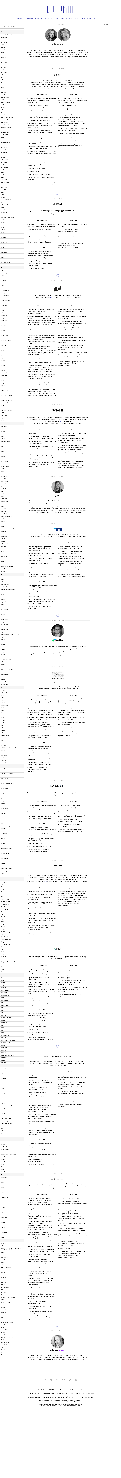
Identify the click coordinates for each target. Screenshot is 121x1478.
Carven (2, 453)
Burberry (3, 405)
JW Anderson (4, 1171)
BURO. (2, 413)
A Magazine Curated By (6, 34)
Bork (2, 368)
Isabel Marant (4, 1131)
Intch (2, 1116)
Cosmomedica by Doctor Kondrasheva (10, 528)
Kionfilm (3, 1207)
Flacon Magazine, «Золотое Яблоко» (10, 826)
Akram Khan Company (6, 114)
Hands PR (3, 982)
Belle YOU (3, 313)
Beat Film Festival (5, 298)
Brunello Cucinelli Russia (7, 400)
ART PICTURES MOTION (7, 199)
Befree (2, 310)
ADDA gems (4, 72)
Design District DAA (5, 619)
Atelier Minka (4, 242)
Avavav (3, 254)
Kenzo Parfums (4, 1185)
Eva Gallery (4, 760)
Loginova (3, 1307)
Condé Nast (4, 426)
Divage (2, 652)
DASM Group (4, 597)
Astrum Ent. (3, 234)
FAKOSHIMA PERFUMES (7, 773)
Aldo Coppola (4, 122)
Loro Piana (3, 1312)
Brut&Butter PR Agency (6, 403)
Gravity (3, 952)
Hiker (2, 1025)
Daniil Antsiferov (5, 587)
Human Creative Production (7, 1055)
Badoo (2, 278)
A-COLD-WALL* (5, 37)
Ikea (2, 1076)
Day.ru (2, 604)
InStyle (2, 1111)
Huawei (3, 1045)
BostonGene (4, 375)
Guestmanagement (5, 971)
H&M (2, 977)
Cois (2, 503)
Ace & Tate (3, 57)
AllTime (2, 137)
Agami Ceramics (5, 94)
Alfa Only (3, 129)
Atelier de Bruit (4, 239)
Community (3, 511)
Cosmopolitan (4, 533)
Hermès (3, 1010)
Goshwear (3, 947)
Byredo (2, 420)
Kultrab (2, 1237)
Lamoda (3, 1252)
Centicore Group (5, 466)
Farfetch (3, 781)
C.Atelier (3, 431)
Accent (2, 52)
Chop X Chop (4, 483)
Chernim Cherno (5, 481)
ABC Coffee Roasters (6, 44)
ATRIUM (3, 247)
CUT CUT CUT (4, 571)
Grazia (2, 954)
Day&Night (3, 602)
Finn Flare (3, 813)
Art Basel (3, 197)
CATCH (2, 458)
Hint (2, 1030)
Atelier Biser (4, 237)
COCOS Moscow (5, 501)
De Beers (3, 614)
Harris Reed (4, 992)
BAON (2, 285)
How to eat (3, 1037)
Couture (3, 548)
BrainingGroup (4, 390)
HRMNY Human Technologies (8, 1040)
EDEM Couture (4, 702)
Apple (2, 177)
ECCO (2, 697)
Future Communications (6, 868)
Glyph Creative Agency (6, 932)
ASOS (2, 227)
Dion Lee (3, 639)
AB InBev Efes (4, 42)
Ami (2, 154)
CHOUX (3, 486)
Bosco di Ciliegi (4, 373)
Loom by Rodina (5, 1309)
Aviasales (3, 259)
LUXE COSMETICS (5, 1342)
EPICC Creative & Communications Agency (11, 747)
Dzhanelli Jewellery (5, 684)
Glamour (3, 924)
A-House (3, 39)
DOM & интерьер (5, 667)
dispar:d (3, 649)
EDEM (2, 700)
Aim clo (3, 107)
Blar (2, 338)
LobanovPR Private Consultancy (8, 1297)
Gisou (2, 914)
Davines (3, 599)
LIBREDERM (4, 1284)
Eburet (2, 695)
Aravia (2, 184)
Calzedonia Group (5, 441)
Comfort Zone (4, 508)
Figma (2, 811)
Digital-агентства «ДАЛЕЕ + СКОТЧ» (10, 634)
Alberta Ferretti (4, 119)
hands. (2, 985)
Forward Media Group (6, 848)
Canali (2, 446)
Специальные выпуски (25, 18)
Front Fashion (4, 861)
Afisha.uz (3, 89)
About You (3, 49)
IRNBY (2, 1128)
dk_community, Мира (6, 659)
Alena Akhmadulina (5, 124)
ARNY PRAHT (4, 194)
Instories (3, 1108)
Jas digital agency (5, 1149)
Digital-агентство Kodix (6, 637)
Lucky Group (4, 1324)
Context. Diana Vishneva (7, 516)
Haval (2, 997)
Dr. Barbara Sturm (5, 677)
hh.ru (2, 1012)
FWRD (2, 873)
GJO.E (2, 919)
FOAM (2, 836)
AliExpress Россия (5, 132)
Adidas (2, 74)
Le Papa (3, 1265)
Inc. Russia (3, 1083)
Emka (2, 732)
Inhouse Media (4, 1096)
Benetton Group (4, 325)
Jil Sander (3, 1161)
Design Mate (4, 622)
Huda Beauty (4, 1047)
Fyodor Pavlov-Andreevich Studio (9, 876)
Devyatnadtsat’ (4, 627)
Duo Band (3, 682)
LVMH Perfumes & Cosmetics (8, 1349)
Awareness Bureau (5, 262)
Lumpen (3, 1332)
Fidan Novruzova (5, 808)
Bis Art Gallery (4, 335)
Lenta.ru (3, 1272)
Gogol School (4, 937)
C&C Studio (4, 428)
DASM (2, 594)
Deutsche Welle (4, 624)
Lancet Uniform (4, 1257)
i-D (1, 1071)
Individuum (3, 1091)
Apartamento (4, 169)
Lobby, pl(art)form (5, 1302)
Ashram (3, 222)
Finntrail (3, 816)
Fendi (2, 798)
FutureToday (4, 871)
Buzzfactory (4, 415)
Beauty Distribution (5, 300)
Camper (3, 443)
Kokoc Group (4, 1217)
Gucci (2, 967)
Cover (2, 551)
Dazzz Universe (4, 609)
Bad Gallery (4, 273)
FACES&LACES (4, 768)
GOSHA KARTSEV (5, 944)
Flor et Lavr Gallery (5, 831)
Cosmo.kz (3, 523)
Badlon (2, 275)
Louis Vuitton (4, 1317)
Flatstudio (3, 828)
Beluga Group (4, 320)
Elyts (2, 725)
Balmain (3, 283)
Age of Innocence (5, 97)
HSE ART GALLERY (5, 1042)
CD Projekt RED (4, 461)
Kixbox (2, 1215)
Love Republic (4, 1319)
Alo (2, 139)
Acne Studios (4, 62)
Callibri (2, 436)
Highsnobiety (4, 1022)
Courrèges (3, 546)
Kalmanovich (4, 1177)
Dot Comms (3, 672)
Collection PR (4, 506)
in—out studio (4, 1126)
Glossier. (3, 929)
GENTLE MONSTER (5, 902)
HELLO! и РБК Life (5, 1005)
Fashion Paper (4, 788)
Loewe (2, 1304)
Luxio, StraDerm (5, 1344)
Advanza (3, 77)
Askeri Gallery (4, 224)
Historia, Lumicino (5, 1035)
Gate (2, 892)
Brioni (2, 393)
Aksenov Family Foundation (7, 117)
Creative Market (5, 556)
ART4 (2, 202)
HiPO (2, 1032)
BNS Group (4, 348)
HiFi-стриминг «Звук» (6, 1017)
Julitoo (2, 1169)
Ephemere (3, 745)
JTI (1, 1166)
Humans (3, 1060)
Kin (1, 1202)
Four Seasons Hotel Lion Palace (8, 851)
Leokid (2, 1275)
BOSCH (3, 370)
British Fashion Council (6, 395)
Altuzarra (3, 144)
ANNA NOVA (4, 159)
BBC (2, 288)
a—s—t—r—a (4, 264)
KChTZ (2, 1182)
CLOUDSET (3, 496)
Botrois (2, 380)
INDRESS (3, 1093)
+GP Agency (4, 882)
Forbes (2, 841)
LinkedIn (3, 1294)
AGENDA (3, 99)
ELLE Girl (3, 720)
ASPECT (3, 229)
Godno (2, 934)
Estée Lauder (4, 755)
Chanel (2, 471)
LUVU (2, 1339)
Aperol (2, 172)
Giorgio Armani (4, 909)
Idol (2, 1073)
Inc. (2, 1081)
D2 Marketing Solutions (6, 577)
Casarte (3, 456)
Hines (2, 1027)
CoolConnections (5, 518)
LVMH (2, 1347)
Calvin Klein (4, 438)
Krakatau (3, 1225)
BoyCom (3, 385)
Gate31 (2, 894)
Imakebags (3, 1078)
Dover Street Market (5, 674)
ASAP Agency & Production (7, 217)
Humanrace (4, 1057)
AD (1, 64)
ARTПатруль (4, 212)
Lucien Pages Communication (8, 1322)
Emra (2, 737)
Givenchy (3, 917)
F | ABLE (3, 771)
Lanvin (2, 1262)
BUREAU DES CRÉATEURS (7, 410)
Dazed (2, 607)
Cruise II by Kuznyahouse (7, 566)
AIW (2, 109)
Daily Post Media (5, 584)
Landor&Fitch (4, 1260)
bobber (2, 350)
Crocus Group (4, 563)
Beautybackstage (5, 308)
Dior (2, 642)
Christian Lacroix (5, 488)
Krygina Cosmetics (5, 1230)
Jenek (2, 1151)
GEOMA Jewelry (5, 904)
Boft (2, 355)
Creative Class (4, 553)
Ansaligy (3, 164)
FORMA (3, 846)
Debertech (3, 617)
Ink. (2, 1098)
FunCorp (3, 863)
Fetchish (3, 803)
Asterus (2, 232)
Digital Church (4, 632)
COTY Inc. (3, 541)
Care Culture (4, 448)
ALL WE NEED (4, 134)
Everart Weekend (5, 762)
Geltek (2, 897)
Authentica (3, 249)
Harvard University (5, 995)
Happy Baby (4, 987)
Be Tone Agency (5, 295)
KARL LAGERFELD (5, 1180)
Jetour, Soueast (4, 1156)
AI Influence (3, 104)
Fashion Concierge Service (7, 783)
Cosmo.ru (3, 526)
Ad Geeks (3, 67)
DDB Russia (3, 612)
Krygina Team (4, 1232)
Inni (2, 1101)
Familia (2, 776)
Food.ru (3, 838)
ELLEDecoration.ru (5, 722)
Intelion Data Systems (6, 1118)
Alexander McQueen (6, 127)
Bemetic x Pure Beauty (6, 323)
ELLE (2, 715)
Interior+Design (4, 1121)
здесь (52, 297)
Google (3, 942)
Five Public (3, 821)
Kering (2, 1187)
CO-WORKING (4, 498)
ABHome (3, 47)
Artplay (2, 207)
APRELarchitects (4, 179)
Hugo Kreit (3, 1052)
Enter (2, 742)
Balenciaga (3, 280)
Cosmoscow (4, 536)
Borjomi (3, 365)
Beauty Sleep (4, 305)
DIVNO (2, 657)
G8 (2, 884)
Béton (2, 328)
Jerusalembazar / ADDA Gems (8, 1154)
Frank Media (4, 856)
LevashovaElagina (5, 1280)
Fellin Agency (4, 796)
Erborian (3, 750)
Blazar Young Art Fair (6, 340)
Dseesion (3, 679)
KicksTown (3, 1195)
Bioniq (2, 333)
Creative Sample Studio (6, 558)
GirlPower (3, 912)
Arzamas (3, 214)
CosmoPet (3, 531)
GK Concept (4, 922)
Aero (2, 82)
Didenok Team (4, 629)
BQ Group (3, 388)
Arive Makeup (4, 189)
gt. (1, 964)
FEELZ (2, 793)
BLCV (2, 343)
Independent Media (5, 1086)
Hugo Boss (3, 1050)
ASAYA (2, 219)
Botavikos (3, 378)
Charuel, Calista (5, 478)
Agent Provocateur (5, 102)
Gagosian (3, 887)
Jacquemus (3, 1141)
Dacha (2, 579)
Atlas (2, 244)
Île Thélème (3, 1243)
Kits (2, 1212)
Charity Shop (4, 473)
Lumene (2, 1327)
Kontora (3, 1222)
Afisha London (4, 87)
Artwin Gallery (4, 209)
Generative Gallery (5, 899)
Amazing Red (4, 147)
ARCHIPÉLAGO (4, 187)
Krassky (3, 1227)
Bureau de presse (5, 408)
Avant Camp (4, 252)
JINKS (2, 1164)
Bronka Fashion (4, 398)
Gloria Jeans (4, 927)
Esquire (2, 752)
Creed (2, 561)
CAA (2, 433)
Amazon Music (4, 149)
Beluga (2, 318)
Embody (3, 730)
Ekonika (3, 707)
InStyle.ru (3, 1113)
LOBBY (2, 1299)
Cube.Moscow (4, 568)
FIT (1, 818)
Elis (2, 712)
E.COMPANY (4, 692)
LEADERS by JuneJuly (6, 1267)
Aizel (2, 112)
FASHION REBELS (5, 791)
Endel (2, 740)
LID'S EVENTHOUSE (6, 1287)
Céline (2, 463)
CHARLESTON (4, 476)
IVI (1, 1133)
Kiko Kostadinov (5, 1197)
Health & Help (4, 1000)
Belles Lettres (4, 315)
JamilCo (3, 1144)
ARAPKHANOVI (5, 182)
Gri (2, 959)
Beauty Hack (4, 303)
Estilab (2, 757)
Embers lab (3, 727)
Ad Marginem (4, 69)
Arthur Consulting (5, 204)
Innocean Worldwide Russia (7, 1106)
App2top (3, 174)
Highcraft (3, 1020)
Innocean (3, 1103)
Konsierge (3, 1220)
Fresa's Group (4, 858)
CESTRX (3, 468)
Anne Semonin (4, 162)
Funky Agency (4, 866)
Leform (2, 1270)
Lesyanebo (3, 1277)
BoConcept (3, 353)
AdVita (2, 79)
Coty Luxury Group (5, 543)
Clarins (2, 491)
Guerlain (3, 969)
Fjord (2, 823)
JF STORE (3, 1159)
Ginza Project (4, 907)
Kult (2, 1235)
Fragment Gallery (5, 853)
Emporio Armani (5, 735)
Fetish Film (3, 806)
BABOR (3, 270)
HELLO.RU (3, 1007)
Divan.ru (3, 654)
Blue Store (3, 345)
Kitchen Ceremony (5, 1210)
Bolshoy (3, 360)
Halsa (2, 980)
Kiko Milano (4, 1200)
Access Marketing (5, 54)
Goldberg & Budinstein (6, 939)
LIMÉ (2, 1289)
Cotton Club (4, 538)
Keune (2, 1190)
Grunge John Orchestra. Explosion (9, 962)
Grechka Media (4, 957)
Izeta (2, 1136)
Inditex (2, 1088)
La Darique (3, 1246)
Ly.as (2, 1352)
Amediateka (4, 152)
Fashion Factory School (6, 786)
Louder (2, 1314)
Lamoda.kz (3, 1255)
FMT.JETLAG (4, 833)
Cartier (2, 451)
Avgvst (2, 257)
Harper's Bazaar (5, 990)
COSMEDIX (4, 521)
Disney (2, 647)
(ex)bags (3, 690)
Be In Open (3, 293)
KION (2, 1205)
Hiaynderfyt (4, 1015)
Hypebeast (3, 1062)
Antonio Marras (4, 167)
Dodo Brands (4, 664)
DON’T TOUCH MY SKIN (7, 669)
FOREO (3, 843)
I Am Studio (3, 1068)
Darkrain (3, 592)
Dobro (2, 662)
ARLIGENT (3, 192)
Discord (3, 644)
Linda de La (3, 1292)
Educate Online (4, 705)
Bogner (2, 358)
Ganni (2, 889)
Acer (2, 59)
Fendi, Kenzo (4, 801)
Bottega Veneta (4, 383)
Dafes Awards (4, 582)
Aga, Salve (3, 92)
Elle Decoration (4, 717)
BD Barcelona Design (6, 290)
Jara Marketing (4, 1146)
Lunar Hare (3, 1334)
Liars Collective (4, 1282)
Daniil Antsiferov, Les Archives (8, 589)
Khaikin (2, 1192)
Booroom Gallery (5, 363)
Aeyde (2, 84)
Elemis (2, 710)
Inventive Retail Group (6, 1123)
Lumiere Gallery (4, 1329)
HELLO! (3, 1002)
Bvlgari (2, 418)
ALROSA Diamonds (5, 142)
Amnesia (3, 157)
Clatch (2, 493)
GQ (2, 949)
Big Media (3, 330)
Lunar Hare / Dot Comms (7, 1337)
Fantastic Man (4, 778)
